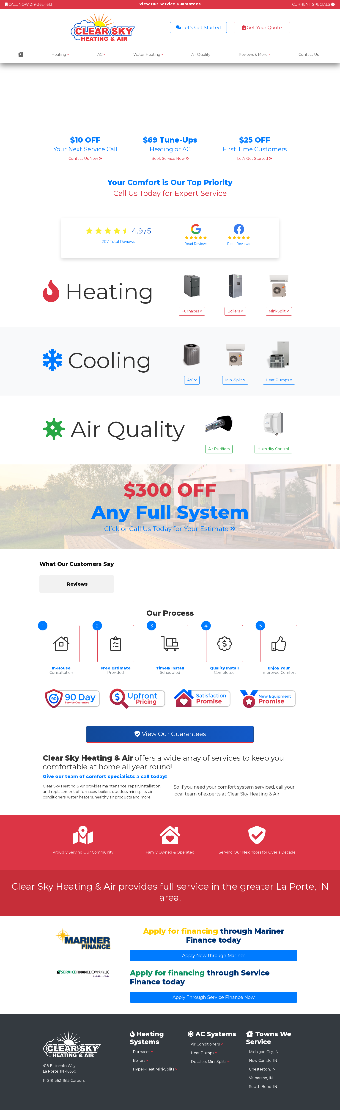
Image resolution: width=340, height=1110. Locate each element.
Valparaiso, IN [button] (261, 1040)
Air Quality (200, 54)
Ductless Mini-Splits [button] (210, 1024)
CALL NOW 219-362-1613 (28, 4)
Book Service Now (170, 158)
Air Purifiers (219, 449)
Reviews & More (254, 54)
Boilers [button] (235, 311)
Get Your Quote (262, 27)
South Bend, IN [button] (263, 1049)
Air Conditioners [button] (207, 1006)
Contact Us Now (85, 158)
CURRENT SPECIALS (313, 4)
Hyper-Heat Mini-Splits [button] (155, 1031)
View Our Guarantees (170, 696)
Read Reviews (195, 244)
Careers (78, 1043)
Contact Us (309, 54)
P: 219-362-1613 (56, 1043)
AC (101, 54)
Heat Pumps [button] (279, 380)
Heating (60, 54)
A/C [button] (192, 380)
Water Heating (148, 54)
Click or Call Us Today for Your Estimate (170, 529)
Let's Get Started (198, 27)
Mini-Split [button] (279, 311)
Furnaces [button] (192, 311)
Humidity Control (273, 449)
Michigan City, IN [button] (264, 1014)
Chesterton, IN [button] (262, 1031)
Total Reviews (118, 241)
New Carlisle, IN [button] (263, 1023)
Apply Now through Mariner (213, 918)
